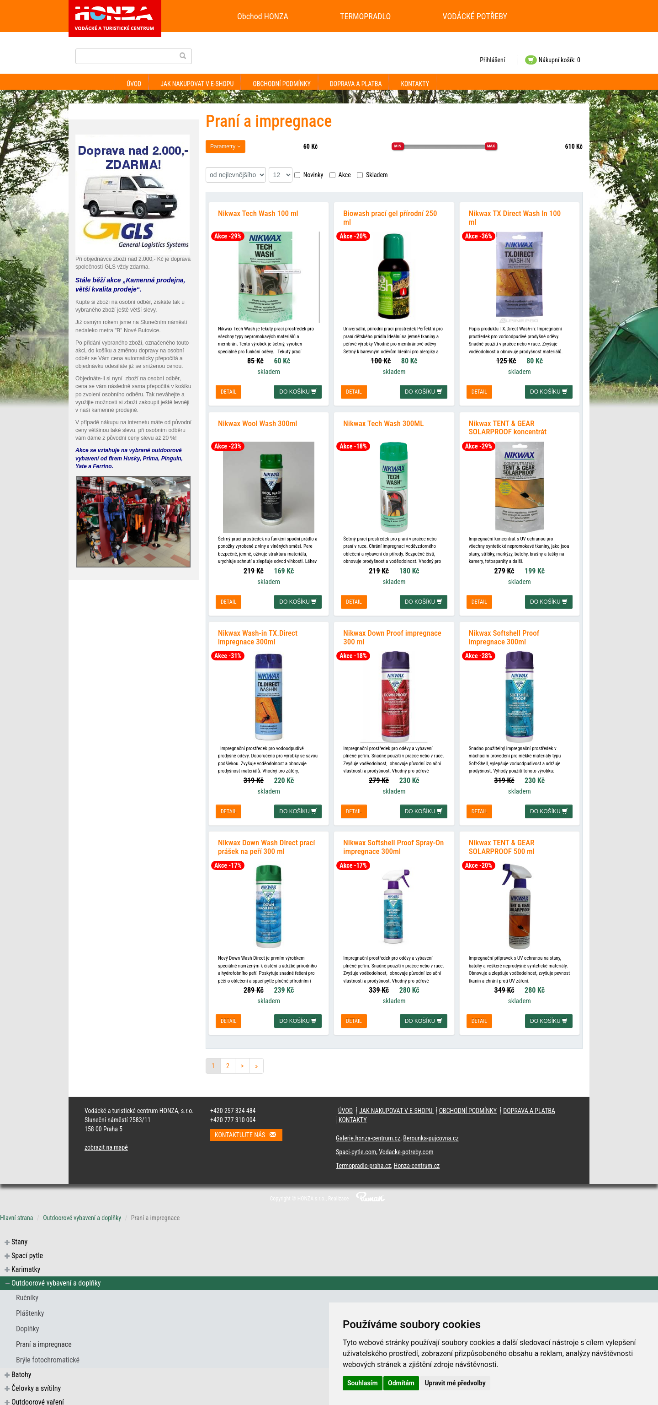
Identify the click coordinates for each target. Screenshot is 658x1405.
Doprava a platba (356, 83)
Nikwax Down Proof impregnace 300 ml (392, 634)
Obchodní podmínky (281, 83)
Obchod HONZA (262, 16)
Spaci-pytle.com (356, 1147)
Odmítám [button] (401, 1383)
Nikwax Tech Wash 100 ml (258, 212)
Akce (340, 174)
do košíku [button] (298, 391)
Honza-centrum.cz (417, 1161)
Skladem (372, 174)
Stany (19, 1237)
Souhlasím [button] (362, 1383)
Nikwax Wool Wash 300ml (257, 421)
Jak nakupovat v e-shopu (196, 83)
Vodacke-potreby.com (406, 1147)
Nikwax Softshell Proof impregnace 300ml (504, 634)
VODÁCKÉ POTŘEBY (475, 16)
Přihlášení (492, 60)
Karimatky (25, 1265)
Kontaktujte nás (248, 1131)
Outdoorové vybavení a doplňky (82, 1213)
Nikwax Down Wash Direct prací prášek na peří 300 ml (266, 843)
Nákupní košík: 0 (552, 60)
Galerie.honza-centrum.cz (368, 1134)
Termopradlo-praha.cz (363, 1161)
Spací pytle (27, 1251)
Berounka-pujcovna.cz (430, 1134)
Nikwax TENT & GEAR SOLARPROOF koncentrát (508, 425)
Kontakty (415, 83)
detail (228, 391)
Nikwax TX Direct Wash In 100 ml (515, 217)
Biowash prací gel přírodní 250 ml (390, 217)
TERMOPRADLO (365, 16)
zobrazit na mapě (106, 1143)
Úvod (134, 83)
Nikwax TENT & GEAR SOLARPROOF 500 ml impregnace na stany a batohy (515, 847)
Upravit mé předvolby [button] (455, 1383)
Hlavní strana (16, 1213)
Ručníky (27, 1293)
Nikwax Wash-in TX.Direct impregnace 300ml (257, 634)
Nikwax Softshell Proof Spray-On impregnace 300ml (393, 843)
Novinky (309, 174)
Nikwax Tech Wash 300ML (383, 421)
